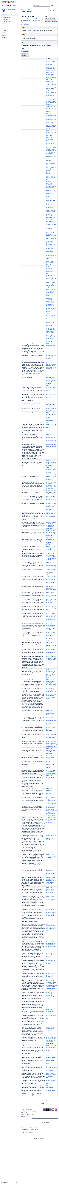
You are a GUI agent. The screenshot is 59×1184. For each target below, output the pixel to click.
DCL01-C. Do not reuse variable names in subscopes (51, 206)
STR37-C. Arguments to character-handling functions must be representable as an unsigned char (51, 1040)
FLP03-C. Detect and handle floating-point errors (51, 1017)
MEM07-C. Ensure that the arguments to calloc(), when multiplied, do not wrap (51, 292)
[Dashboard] (9, 19)
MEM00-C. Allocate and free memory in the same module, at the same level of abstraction (51, 880)
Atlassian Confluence (33, 1100)
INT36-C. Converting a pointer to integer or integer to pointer (51, 88)
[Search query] (41, 5)
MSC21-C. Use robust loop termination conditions (51, 310)
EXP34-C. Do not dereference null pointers (50, 777)
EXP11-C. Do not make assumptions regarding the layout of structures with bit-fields (51, 683)
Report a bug (44, 1100)
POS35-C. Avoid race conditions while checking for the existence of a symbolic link (51, 525)
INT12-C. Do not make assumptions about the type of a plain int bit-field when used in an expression (51, 276)
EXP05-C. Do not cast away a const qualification (51, 228)
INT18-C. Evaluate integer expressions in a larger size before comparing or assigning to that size (51, 800)
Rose (29, 9)
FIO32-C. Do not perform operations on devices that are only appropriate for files (51, 927)
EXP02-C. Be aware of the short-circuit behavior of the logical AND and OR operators (51, 890)
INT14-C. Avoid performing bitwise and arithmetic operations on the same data (50, 626)
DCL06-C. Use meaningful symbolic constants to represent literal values (51, 995)
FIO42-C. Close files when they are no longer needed (51, 139)
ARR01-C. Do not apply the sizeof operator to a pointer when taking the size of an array (51, 556)
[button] (52, 5)
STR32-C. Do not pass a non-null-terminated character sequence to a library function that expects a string (51, 470)
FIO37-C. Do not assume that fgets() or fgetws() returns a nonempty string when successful (51, 912)
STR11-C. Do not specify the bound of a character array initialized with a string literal (51, 338)
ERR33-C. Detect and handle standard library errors (51, 601)
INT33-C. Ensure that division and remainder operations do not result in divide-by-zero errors (51, 485)
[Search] (34, 5)
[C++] (9, 28)
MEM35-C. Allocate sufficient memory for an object (51, 856)
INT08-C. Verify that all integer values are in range (51, 962)
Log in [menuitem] (56, 5)
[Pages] (9, 15)
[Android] (9, 24)
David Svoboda (26, 20)
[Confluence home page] (6, 5)
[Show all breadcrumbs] (25, 9)
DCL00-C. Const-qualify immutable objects (50, 200)
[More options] (56, 10)
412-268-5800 (24, 1116)
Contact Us (45, 1122)
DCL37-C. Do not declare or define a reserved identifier (50, 69)
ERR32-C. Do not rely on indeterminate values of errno (51, 1029)
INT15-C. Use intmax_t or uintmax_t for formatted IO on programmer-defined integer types (51, 365)
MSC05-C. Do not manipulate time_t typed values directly (51, 588)
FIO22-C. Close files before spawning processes (51, 263)
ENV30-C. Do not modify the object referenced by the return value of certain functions (51, 764)
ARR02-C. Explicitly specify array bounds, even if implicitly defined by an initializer (51, 193)
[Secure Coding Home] (9, 21)
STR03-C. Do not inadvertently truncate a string (51, 955)
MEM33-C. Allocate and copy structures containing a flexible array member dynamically (51, 380)
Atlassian (39, 1103)
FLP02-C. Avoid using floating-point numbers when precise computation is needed (51, 644)
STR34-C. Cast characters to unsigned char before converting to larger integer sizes (51, 720)
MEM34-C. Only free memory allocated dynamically (51, 478)
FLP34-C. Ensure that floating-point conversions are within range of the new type (51, 506)
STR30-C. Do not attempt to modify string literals (50, 405)
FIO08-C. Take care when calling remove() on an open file (51, 250)
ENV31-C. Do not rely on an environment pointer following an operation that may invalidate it (51, 150)
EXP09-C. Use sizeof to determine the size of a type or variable (51, 658)
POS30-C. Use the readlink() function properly (50, 178)
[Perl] (9, 33)
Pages (22, 9)
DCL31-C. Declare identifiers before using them (50, 63)
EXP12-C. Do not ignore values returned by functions (51, 234)
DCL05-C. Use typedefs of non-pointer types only (50, 216)
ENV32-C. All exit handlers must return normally (51, 757)
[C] (9, 26)
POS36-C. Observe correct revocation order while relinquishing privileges (50, 541)
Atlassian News (51, 1100)
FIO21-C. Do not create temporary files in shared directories (51, 690)
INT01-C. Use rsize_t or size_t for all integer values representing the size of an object (51, 635)
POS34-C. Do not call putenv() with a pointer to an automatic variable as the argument (51, 184)
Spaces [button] (15, 5)
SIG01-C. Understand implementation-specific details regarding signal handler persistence (51, 872)
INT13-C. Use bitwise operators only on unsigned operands (51, 772)
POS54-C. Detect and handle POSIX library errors (51, 608)
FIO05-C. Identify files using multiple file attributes (51, 1082)
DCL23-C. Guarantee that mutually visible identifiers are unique (51, 492)
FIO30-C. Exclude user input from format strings (51, 127)
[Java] (9, 30)
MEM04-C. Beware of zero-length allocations (51, 548)
